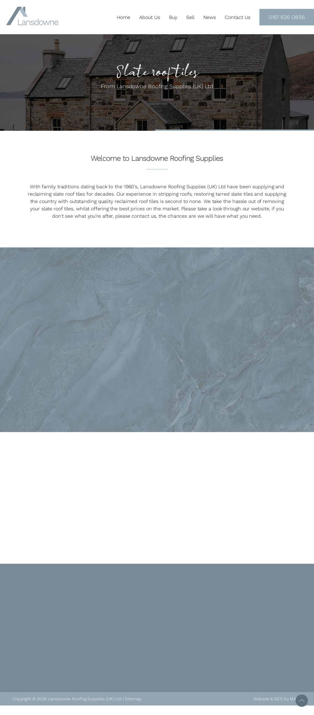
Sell (190, 17)
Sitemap (133, 698)
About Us (149, 17)
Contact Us (238, 17)
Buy (173, 17)
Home (123, 17)
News (209, 17)
